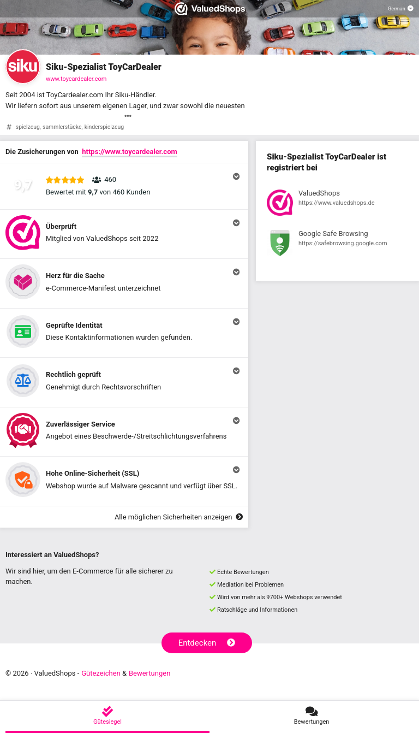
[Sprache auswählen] (401, 8)
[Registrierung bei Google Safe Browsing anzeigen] (337, 244)
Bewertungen (149, 673)
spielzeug (28, 127)
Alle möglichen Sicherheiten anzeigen (179, 517)
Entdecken (207, 643)
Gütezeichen (101, 673)
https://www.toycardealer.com (129, 151)
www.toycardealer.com (76, 78)
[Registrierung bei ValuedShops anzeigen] (337, 204)
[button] (124, 186)
